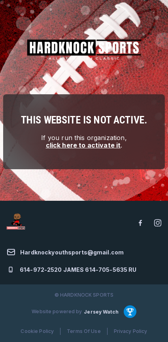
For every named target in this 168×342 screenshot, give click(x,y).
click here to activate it (83, 145)
